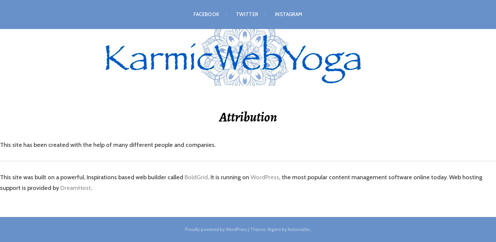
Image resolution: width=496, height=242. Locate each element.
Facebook (207, 14)
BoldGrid (196, 177)
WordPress (264, 177)
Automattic (299, 229)
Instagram (288, 14)
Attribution (248, 117)
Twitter (247, 14)
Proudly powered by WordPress (216, 229)
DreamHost (75, 188)
